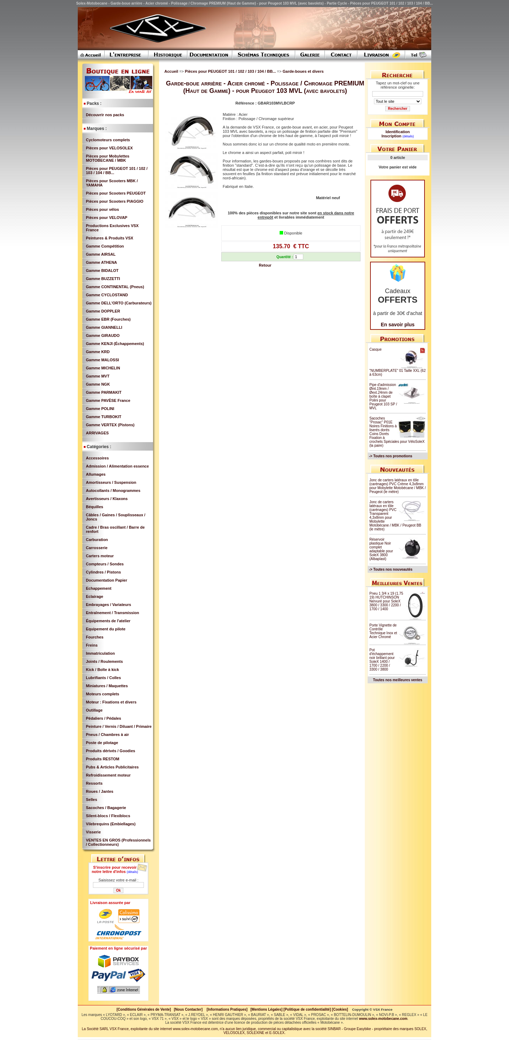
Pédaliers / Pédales (103, 718)
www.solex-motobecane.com (383, 1019)
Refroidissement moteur (108, 775)
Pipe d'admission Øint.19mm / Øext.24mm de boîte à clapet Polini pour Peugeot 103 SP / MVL (383, 396)
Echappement (98, 588)
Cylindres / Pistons (103, 572)
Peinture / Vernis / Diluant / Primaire (119, 726)
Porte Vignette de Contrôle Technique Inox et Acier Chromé (383, 631)
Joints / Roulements (104, 661)
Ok (118, 890)
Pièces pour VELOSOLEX (109, 148)
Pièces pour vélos (102, 209)
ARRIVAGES (97, 433)
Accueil (171, 71)
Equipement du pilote (105, 629)
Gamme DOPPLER (103, 311)
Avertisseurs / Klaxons (107, 499)
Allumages (96, 474)
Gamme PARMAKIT (104, 392)
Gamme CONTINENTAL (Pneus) (115, 287)
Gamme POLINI (100, 408)
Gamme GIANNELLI (104, 327)
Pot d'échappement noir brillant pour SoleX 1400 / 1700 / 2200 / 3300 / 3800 (382, 659)
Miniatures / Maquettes (107, 686)
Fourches (95, 637)
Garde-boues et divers (302, 71)
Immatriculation (100, 653)
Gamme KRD (98, 352)
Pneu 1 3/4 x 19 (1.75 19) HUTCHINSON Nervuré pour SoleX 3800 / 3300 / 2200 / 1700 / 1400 (386, 601)
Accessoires (97, 458)
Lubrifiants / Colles (103, 678)
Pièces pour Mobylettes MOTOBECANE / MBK (107, 158)
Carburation (97, 539)
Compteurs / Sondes (105, 564)
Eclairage (94, 596)
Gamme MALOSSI (102, 360)
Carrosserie (96, 548)
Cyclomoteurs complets (108, 140)
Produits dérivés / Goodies (110, 751)
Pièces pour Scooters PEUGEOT (116, 193)
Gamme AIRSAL (101, 254)
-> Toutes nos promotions (390, 456)
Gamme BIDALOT (102, 270)
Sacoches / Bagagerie (106, 808)
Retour (265, 265)
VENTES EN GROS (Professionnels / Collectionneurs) (118, 842)
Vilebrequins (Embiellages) (110, 824)
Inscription (391, 136)
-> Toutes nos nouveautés (391, 569)
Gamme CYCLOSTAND (107, 295)
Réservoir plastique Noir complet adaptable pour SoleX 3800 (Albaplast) (381, 549)
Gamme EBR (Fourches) (108, 319)
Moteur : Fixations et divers (111, 702)
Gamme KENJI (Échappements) (115, 343)
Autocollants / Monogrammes (113, 490)
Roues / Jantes (99, 791)
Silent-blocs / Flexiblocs (108, 816)
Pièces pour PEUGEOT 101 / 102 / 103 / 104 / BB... (231, 71)
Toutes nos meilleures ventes (397, 680)
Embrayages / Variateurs (108, 604)
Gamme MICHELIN (103, 368)
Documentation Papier (106, 580)
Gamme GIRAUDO (102, 335)
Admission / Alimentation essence (117, 466)
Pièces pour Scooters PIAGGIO (115, 201)
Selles (91, 799)
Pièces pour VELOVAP (106, 217)
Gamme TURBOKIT (103, 417)
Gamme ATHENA (101, 262)
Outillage (94, 710)
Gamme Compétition (105, 246)
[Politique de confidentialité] (307, 1009)
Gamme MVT (98, 376)
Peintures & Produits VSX (109, 238)
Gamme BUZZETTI (103, 279)
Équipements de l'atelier (108, 621)
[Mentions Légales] (266, 1009)
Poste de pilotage (102, 743)
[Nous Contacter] (188, 1009)
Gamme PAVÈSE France (108, 400)
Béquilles (94, 507)
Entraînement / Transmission (112, 613)
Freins (92, 645)
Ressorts (94, 783)
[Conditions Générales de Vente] (145, 1009)
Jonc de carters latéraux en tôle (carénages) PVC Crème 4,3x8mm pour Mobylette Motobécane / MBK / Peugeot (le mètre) (397, 486)
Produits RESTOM (102, 759)
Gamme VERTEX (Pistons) (110, 425)
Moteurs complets (102, 694)
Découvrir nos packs (105, 115)
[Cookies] (340, 1009)
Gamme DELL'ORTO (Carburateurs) (119, 303)
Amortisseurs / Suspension (111, 482)
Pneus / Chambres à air (107, 734)
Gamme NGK (98, 384)
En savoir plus (398, 324)
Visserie (93, 832)
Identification (398, 132)
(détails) (132, 872)
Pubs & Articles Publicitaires (112, 767)
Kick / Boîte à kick (102, 669)
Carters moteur (100, 556)
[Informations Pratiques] (227, 1009)
